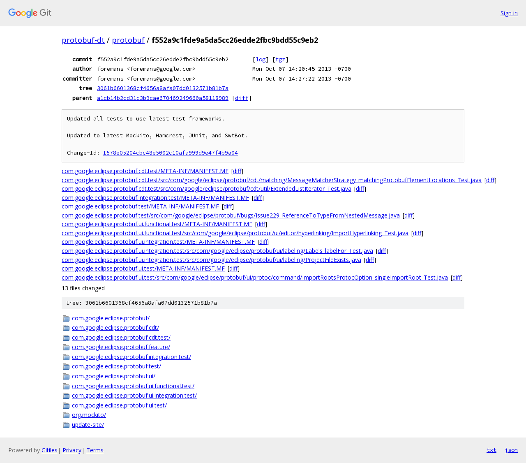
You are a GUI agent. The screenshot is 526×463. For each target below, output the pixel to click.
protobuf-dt (83, 40)
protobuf (128, 40)
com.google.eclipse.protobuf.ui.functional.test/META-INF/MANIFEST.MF (157, 224)
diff (241, 98)
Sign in (509, 13)
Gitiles (50, 450)
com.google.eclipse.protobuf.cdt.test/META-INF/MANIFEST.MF (145, 171)
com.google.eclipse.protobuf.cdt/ (115, 327)
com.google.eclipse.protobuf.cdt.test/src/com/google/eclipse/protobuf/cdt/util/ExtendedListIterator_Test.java (206, 188)
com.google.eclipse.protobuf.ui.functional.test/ (133, 386)
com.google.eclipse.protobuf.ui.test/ (119, 405)
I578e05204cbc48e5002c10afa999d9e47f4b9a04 (170, 152)
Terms (95, 450)
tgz (280, 59)
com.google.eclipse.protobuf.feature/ (121, 347)
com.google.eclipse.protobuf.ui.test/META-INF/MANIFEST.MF (143, 268)
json (511, 450)
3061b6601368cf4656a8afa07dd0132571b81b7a (162, 88)
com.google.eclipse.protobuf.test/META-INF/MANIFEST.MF (140, 206)
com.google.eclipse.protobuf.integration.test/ (131, 357)
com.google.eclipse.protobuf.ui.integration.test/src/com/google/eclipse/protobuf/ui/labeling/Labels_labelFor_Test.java (217, 251)
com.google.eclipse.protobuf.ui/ (113, 376)
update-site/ (88, 424)
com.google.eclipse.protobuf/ (111, 318)
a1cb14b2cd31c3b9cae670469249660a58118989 (162, 98)
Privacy (71, 450)
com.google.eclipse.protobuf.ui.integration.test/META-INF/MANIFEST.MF (158, 241)
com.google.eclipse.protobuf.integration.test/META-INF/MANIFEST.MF (155, 197)
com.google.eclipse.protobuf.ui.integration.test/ (134, 395)
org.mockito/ (89, 415)
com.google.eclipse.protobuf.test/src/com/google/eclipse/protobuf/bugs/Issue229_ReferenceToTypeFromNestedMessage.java (231, 215)
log (260, 59)
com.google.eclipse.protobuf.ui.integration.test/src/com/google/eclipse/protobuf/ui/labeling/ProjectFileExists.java (211, 260)
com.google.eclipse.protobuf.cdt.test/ (121, 337)
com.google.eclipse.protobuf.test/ (116, 366)
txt (491, 450)
